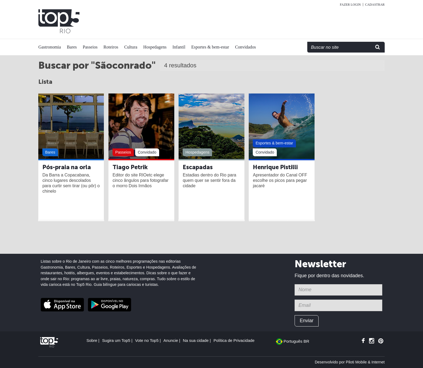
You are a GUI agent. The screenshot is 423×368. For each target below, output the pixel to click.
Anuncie (170, 340)
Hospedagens (154, 47)
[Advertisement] (277, 21)
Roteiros (111, 47)
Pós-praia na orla (66, 167)
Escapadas (198, 167)
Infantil (178, 47)
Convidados (245, 47)
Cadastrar (375, 4)
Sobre (91, 340)
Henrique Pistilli (275, 167)
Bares (72, 47)
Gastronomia (49, 47)
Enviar (306, 320)
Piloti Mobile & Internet (365, 362)
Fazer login (350, 4)
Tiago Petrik (130, 167)
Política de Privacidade (233, 340)
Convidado (147, 152)
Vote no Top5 (147, 340)
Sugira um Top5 (116, 340)
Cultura (130, 47)
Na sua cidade (196, 340)
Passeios (90, 47)
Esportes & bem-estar (210, 47)
